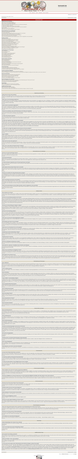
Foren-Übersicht (4, 17)
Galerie (37, 12)
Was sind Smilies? (5, 52)
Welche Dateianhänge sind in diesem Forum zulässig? (10, 83)
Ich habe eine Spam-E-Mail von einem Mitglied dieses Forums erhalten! (13, 69)
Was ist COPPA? (4, 27)
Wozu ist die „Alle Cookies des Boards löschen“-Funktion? (11, 29)
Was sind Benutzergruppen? (6, 61)
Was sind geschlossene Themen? (7, 56)
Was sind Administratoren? (6, 59)
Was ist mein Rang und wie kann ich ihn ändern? (9, 35)
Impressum (33, 12)
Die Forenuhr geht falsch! (6, 32)
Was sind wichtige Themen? (6, 55)
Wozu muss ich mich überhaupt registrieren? (9, 22)
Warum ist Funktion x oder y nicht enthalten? (9, 87)
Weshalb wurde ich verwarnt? (6, 45)
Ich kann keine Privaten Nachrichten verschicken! (9, 67)
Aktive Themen (11, 16)
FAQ (30, 12)
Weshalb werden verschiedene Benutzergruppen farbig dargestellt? (12, 63)
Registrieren (40, 12)
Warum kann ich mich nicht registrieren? (8, 28)
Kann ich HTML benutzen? (6, 51)
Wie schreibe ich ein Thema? (6, 38)
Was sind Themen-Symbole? (6, 57)
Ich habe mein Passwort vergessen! (7, 25)
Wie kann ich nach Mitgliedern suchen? (8, 76)
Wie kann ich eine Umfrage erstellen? (7, 41)
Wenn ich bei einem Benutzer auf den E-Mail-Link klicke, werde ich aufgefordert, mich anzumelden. (17, 36)
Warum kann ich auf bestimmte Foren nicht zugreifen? (10, 43)
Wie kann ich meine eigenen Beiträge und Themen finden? (11, 77)
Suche (44, 12)
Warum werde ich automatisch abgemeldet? (8, 23)
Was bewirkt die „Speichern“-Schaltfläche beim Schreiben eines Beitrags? (13, 46)
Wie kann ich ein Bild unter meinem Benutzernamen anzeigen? (11, 34)
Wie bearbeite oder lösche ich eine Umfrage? (9, 42)
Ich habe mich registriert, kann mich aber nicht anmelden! (11, 26)
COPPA (57, 121)
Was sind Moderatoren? (5, 60)
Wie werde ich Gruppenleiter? (6, 62)
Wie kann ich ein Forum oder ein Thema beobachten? (10, 80)
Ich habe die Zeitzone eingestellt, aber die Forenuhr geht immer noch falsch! (13, 33)
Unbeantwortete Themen (5, 16)
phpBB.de (44, 436)
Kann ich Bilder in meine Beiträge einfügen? (8, 53)
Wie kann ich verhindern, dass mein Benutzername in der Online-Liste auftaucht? (14, 24)
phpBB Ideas (51, 439)
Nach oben (3, 97)
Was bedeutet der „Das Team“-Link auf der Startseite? (10, 65)
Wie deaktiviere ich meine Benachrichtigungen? (9, 81)
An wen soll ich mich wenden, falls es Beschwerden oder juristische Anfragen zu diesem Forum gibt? (17, 88)
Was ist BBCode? (4, 50)
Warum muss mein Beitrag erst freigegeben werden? (10, 47)
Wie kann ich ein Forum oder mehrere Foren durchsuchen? (11, 74)
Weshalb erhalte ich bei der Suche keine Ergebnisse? (10, 75)
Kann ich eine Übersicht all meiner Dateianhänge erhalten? (11, 84)
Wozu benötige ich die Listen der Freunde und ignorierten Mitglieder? (12, 71)
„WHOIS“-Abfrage (5, 445)
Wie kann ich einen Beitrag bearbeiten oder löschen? (10, 39)
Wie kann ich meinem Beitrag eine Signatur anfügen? (10, 40)
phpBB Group (26, 435)
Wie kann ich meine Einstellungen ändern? (8, 31)
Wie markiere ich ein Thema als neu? (7, 48)
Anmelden (46, 12)
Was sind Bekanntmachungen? (7, 54)
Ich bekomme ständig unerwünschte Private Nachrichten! (11, 68)
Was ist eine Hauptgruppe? (6, 64)
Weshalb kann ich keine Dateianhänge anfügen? (9, 44)
